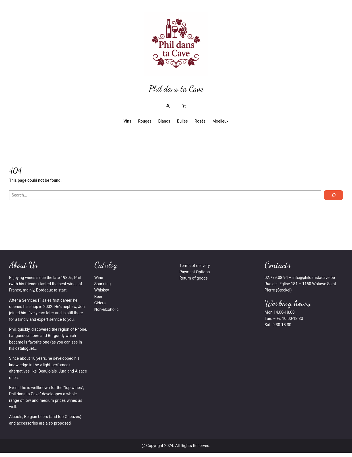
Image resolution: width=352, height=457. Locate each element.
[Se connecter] (168, 106)
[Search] (333, 195)
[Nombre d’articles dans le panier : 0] (184, 106)
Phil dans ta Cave (176, 88)
